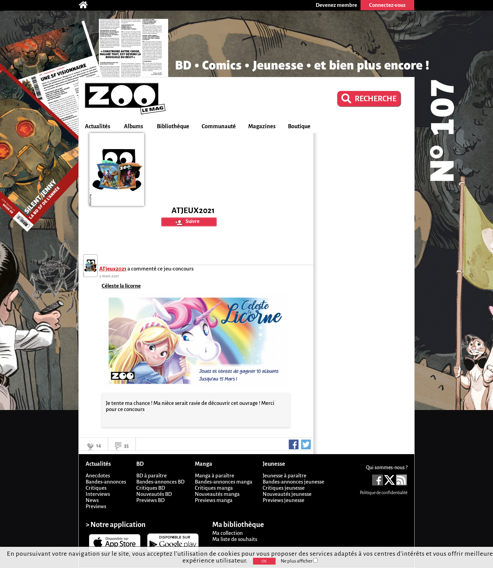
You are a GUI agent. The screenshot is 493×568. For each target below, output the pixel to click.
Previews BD (150, 500)
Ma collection (227, 533)
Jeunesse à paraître (284, 475)
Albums (133, 126)
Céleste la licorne (121, 286)
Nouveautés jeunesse (287, 494)
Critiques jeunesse (284, 488)
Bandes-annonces (106, 482)
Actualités (97, 126)
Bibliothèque (173, 126)
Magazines (262, 126)
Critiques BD (150, 488)
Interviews (98, 494)
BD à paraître (151, 475)
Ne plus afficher (299, 561)
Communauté (219, 126)
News (92, 500)
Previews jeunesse (283, 500)
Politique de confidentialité (383, 492)
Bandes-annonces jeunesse (293, 482)
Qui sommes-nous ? (386, 467)
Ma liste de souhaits (234, 539)
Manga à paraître (214, 475)
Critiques (96, 488)
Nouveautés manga (217, 494)
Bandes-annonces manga (223, 482)
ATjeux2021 (112, 269)
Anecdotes (98, 475)
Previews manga (213, 500)
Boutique (299, 126)
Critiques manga (214, 488)
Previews (96, 506)
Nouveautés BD (154, 494)
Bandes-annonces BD (160, 482)
